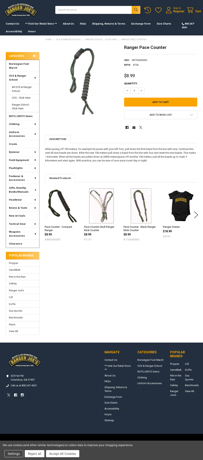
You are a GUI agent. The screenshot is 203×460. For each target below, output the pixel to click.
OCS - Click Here (21, 101)
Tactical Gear (22, 227)
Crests (13, 148)
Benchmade (16, 321)
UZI (11, 301)
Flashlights (22, 171)
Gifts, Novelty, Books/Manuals (23, 193)
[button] (160, 118)
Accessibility (14, 35)
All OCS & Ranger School (22, 93)
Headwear (22, 203)
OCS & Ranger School (22, 81)
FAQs (83, 27)
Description (57, 143)
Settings (14, 453)
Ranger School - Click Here (21, 110)
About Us (68, 27)
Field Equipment (22, 164)
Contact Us (12, 27)
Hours (32, 35)
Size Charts (164, 27)
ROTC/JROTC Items (21, 120)
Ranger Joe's (16, 294)
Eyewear (22, 155)
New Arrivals (17, 219)
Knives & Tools (22, 211)
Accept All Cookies (62, 453)
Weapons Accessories (22, 237)
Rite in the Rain (17, 280)
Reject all (34, 453)
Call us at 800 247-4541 (24, 389)
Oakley (13, 287)
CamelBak (14, 273)
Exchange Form (141, 27)
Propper (13, 267)
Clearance (15, 247)
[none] (81, 85)
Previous (46, 219)
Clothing (22, 128)
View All (13, 335)
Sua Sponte (15, 314)
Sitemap (109, 424)
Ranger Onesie (171, 230)
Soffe (12, 308)
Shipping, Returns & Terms (108, 27)
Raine (12, 328)
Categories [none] (16, 59)
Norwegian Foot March (19, 69)
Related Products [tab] (60, 182)
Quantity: (131, 87)
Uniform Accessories (22, 138)
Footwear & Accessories (23, 181)
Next (196, 219)
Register (175, 13)
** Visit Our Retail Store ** (41, 27)
